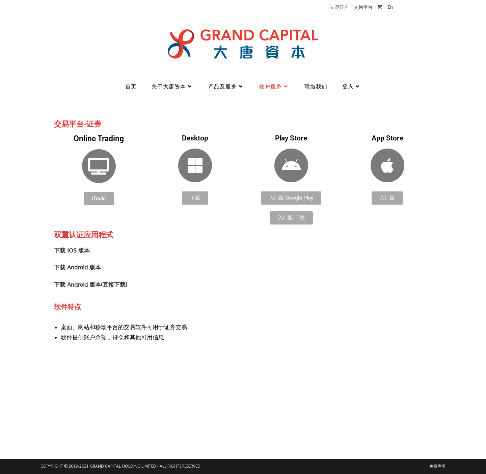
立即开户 (339, 7)
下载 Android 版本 (77, 267)
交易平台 (363, 7)
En (390, 7)
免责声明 (437, 466)
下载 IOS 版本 (72, 250)
